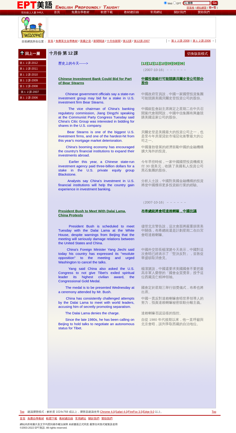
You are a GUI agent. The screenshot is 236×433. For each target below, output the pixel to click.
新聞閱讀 (98, 41)
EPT (179, 3)
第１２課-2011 (29, 68)
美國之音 (85, 41)
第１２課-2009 (29, 80)
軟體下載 (107, 12)
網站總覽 (201, 7)
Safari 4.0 (121, 411)
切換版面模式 (197, 54)
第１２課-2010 (29, 74)
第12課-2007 (142, 41)
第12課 (127, 41)
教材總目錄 (131, 12)
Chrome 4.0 (107, 411)
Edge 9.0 (148, 411)
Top (214, 411)
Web (170, 3)
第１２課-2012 (29, 63)
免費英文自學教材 (67, 41)
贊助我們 (204, 12)
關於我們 (180, 12)
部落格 (190, 7)
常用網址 (156, 12)
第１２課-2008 (180, 40)
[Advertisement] (132, 27)
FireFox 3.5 (135, 411)
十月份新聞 (114, 41)
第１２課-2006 (202, 40)
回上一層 (30, 53)
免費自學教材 (80, 12)
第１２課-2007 (30, 92)
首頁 (57, 12)
